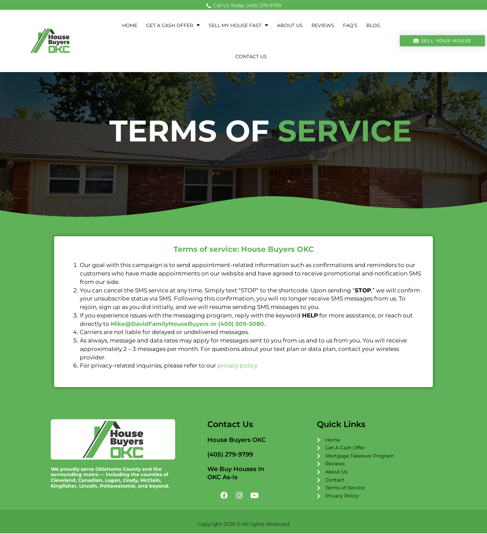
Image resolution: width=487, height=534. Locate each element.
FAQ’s (350, 26)
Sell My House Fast (238, 25)
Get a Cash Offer (173, 25)
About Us (290, 26)
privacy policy (237, 365)
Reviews (322, 26)
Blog (373, 26)
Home (129, 26)
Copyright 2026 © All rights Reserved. (243, 524)
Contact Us (251, 57)
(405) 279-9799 (230, 455)
